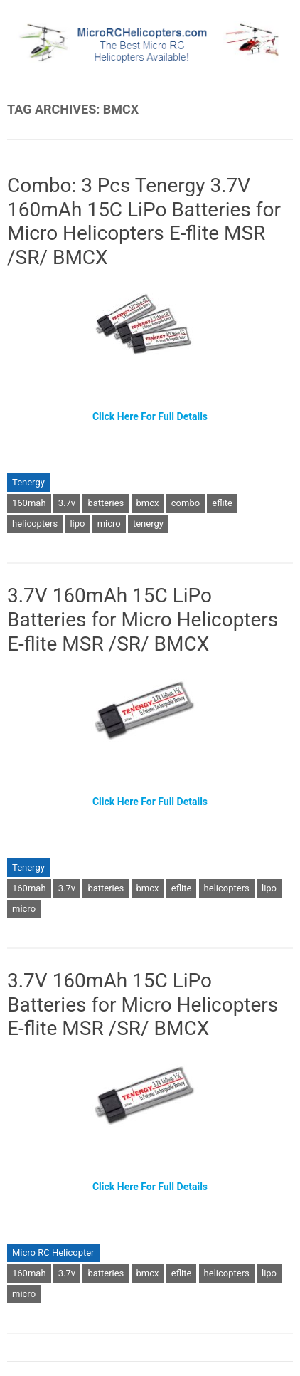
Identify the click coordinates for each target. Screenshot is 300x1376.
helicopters (35, 523)
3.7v (66, 503)
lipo (77, 523)
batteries (105, 503)
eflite (222, 503)
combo (185, 503)
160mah (29, 503)
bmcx (147, 503)
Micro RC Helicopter (53, 1252)
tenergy (148, 523)
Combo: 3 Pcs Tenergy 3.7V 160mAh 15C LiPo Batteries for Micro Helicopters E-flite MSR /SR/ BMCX (144, 221)
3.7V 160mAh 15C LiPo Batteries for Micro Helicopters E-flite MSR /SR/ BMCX (142, 619)
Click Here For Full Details (150, 416)
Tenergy (28, 482)
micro (109, 523)
